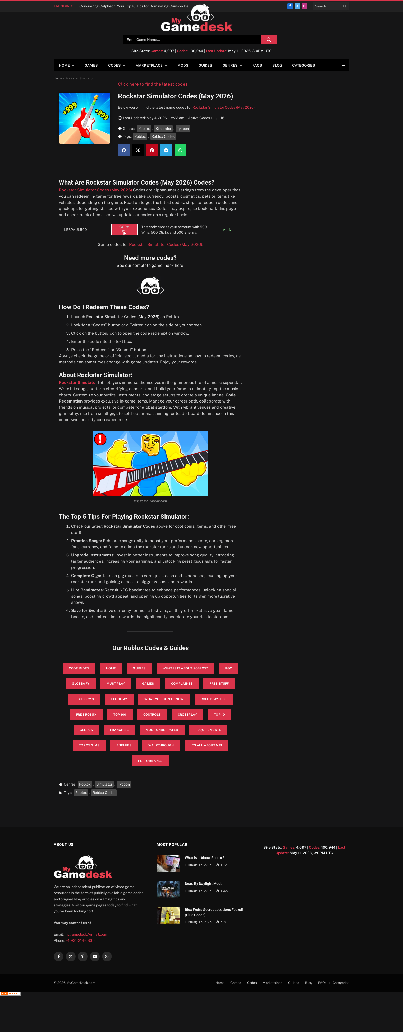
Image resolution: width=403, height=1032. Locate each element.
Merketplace (272, 983)
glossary (81, 684)
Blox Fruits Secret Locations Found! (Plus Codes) (214, 912)
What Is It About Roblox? (204, 858)
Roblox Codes (163, 136)
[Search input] (193, 39)
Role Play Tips (214, 699)
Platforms (84, 699)
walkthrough (161, 745)
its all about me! (206, 745)
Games (91, 65)
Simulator (163, 128)
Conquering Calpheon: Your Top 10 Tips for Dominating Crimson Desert (137, 6)
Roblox (144, 128)
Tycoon (183, 128)
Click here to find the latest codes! (153, 84)
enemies (124, 745)
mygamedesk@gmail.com (86, 934)
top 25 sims (89, 745)
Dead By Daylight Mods (203, 884)
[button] (124, 150)
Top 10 (219, 714)
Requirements (208, 730)
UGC (228, 668)
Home (64, 65)
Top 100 (119, 714)
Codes (114, 65)
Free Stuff (219, 684)
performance (150, 761)
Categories (303, 65)
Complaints (182, 684)
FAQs (257, 65)
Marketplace (149, 65)
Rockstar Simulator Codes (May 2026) (224, 107)
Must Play (116, 684)
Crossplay (187, 714)
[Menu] (343, 65)
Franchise (119, 730)
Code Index (79, 668)
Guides (205, 65)
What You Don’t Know (164, 699)
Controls (152, 714)
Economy (119, 699)
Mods (182, 65)
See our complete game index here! (150, 265)
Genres (230, 65)
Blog (277, 65)
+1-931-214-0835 (80, 940)
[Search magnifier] (269, 39)
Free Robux (86, 714)
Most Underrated (162, 730)
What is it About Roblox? (185, 668)
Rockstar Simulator (78, 382)
